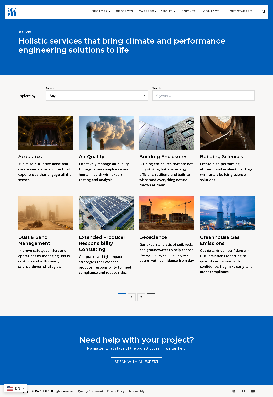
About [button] (166, 11)
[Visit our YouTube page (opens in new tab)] (253, 391)
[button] (15, 388)
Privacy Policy (116, 391)
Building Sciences (221, 156)
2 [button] (132, 297)
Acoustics (30, 156)
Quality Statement (90, 391)
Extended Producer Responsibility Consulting (102, 243)
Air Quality (91, 156)
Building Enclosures (164, 156)
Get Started (241, 11)
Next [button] (152, 297)
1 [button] (122, 297)
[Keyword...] (203, 95)
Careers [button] (146, 11)
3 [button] (141, 297)
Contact (211, 11)
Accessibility (137, 391)
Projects (124, 11)
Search (264, 11)
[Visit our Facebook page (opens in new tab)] (243, 391)
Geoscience (153, 237)
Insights (188, 11)
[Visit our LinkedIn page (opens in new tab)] (234, 391)
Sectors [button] (99, 11)
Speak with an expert (136, 362)
